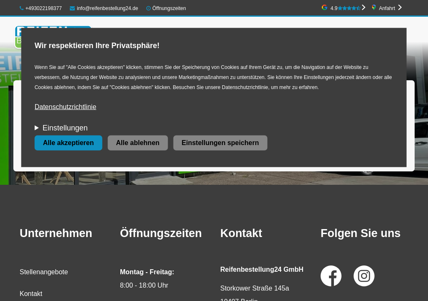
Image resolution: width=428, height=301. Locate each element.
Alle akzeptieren (68, 142)
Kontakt (31, 293)
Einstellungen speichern (220, 142)
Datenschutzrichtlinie (66, 106)
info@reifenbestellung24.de (104, 8)
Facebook (331, 275)
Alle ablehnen (138, 142)
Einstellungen (65, 128)
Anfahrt (387, 8)
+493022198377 (41, 8)
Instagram (364, 275)
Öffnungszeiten (169, 8)
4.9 (346, 8)
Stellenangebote (44, 271)
